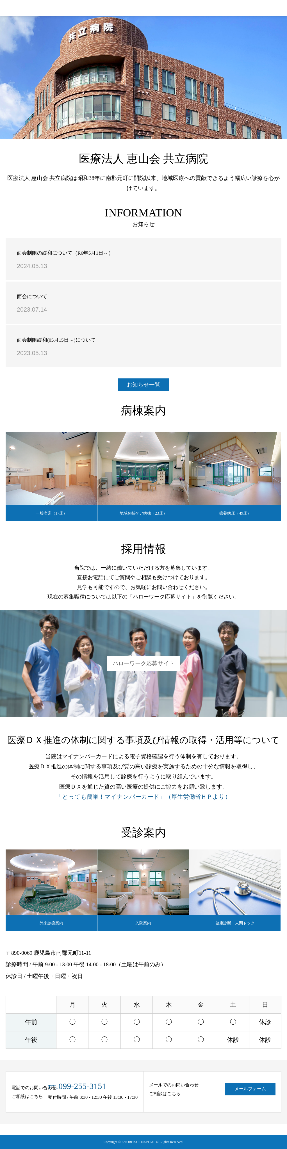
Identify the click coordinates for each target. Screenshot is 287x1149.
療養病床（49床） (235, 513)
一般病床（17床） (51, 513)
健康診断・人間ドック (235, 923)
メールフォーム (250, 1088)
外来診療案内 (51, 923)
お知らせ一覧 (143, 385)
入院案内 (143, 923)
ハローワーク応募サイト (143, 663)
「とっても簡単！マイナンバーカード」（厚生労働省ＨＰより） (143, 797)
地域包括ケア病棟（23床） (143, 513)
